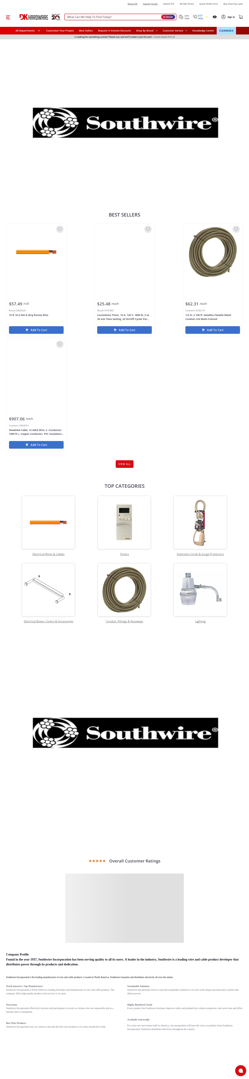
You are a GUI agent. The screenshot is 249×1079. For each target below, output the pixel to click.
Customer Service (173, 30)
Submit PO (168, 3)
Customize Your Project (60, 30)
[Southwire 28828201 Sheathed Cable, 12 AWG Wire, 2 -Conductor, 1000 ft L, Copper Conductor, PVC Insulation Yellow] (36, 367)
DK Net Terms (187, 3)
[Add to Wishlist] (60, 229)
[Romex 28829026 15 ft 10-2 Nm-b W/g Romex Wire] (36, 252)
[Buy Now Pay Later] (233, 3)
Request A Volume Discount (114, 30)
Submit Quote (150, 3)
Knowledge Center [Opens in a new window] (203, 30)
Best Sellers (86, 30)
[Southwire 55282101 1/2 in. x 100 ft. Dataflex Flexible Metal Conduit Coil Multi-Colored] (213, 252)
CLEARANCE (226, 30)
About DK (132, 3)
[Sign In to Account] (231, 17)
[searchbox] (120, 17)
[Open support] (240, 1070)
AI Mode (168, 17)
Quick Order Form (208, 3)
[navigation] (175, 30)
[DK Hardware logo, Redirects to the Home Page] (36, 17)
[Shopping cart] (241, 17)
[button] (8, 17)
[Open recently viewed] (215, 17)
